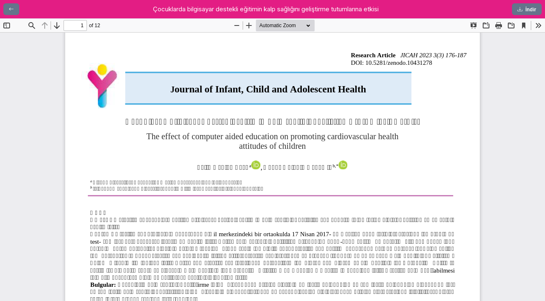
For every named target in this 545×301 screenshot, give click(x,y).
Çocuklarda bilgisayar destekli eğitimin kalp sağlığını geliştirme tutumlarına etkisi (266, 9)
